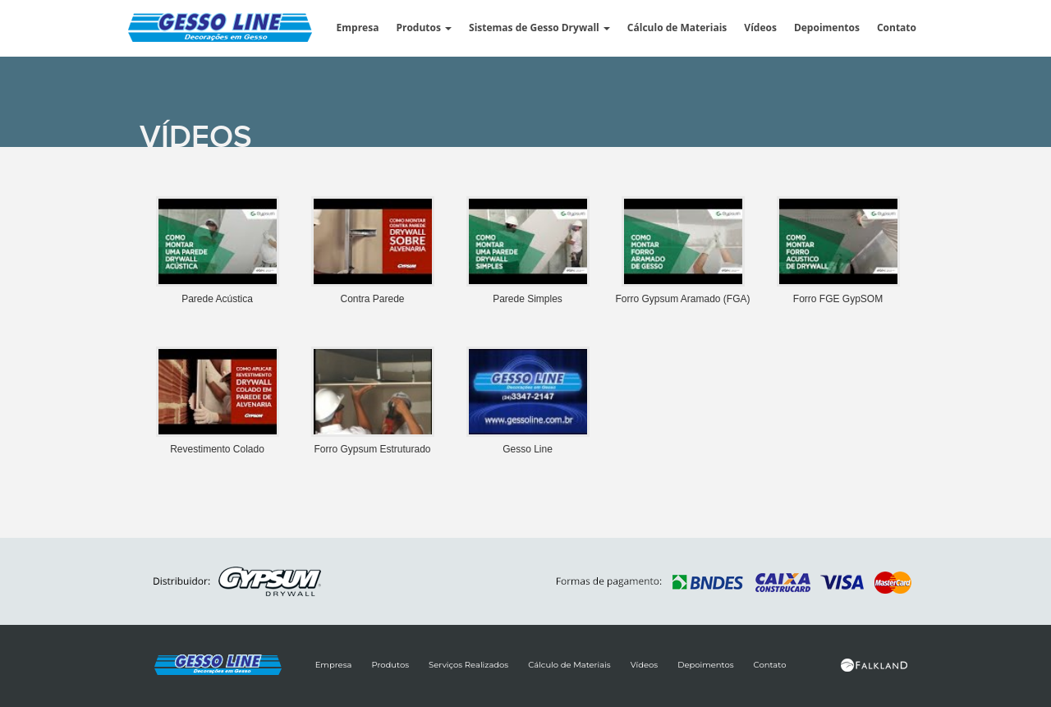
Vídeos (760, 27)
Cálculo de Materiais (677, 27)
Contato (896, 27)
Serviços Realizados (468, 664)
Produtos (424, 27)
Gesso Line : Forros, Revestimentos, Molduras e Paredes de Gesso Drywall (238, 30)
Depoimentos (827, 27)
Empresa (358, 27)
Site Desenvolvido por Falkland (874, 665)
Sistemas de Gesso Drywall (539, 27)
